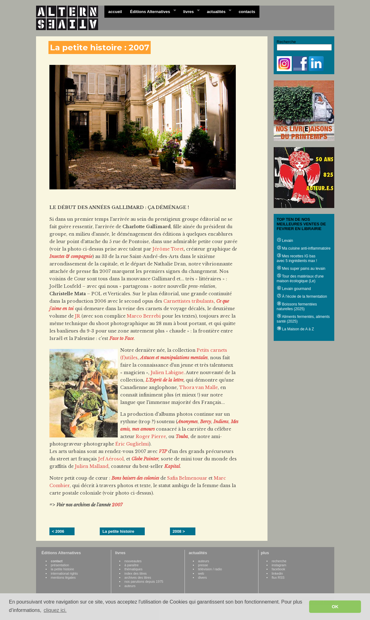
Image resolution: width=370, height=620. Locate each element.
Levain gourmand (294, 289)
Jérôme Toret (168, 249)
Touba (182, 436)
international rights (64, 573)
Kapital (172, 466)
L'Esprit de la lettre (164, 380)
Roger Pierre (151, 436)
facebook (278, 569)
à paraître (132, 565)
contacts (247, 11)
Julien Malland (91, 466)
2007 (117, 505)
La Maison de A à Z (295, 329)
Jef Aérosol (111, 459)
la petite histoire (62, 569)
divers (202, 577)
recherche (279, 561)
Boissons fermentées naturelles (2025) (297, 306)
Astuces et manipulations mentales (174, 357)
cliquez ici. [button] (54, 610)
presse (203, 565)
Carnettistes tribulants (188, 301)
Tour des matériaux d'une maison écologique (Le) (300, 278)
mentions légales (63, 577)
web (201, 573)
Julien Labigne (167, 372)
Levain (285, 240)
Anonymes (187, 421)
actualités (217, 11)
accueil (115, 11)
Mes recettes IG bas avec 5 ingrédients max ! (297, 258)
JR (77, 316)
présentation (60, 565)
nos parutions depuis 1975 (144, 581)
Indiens (220, 421)
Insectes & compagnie (70, 256)
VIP (163, 451)
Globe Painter (144, 459)
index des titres (136, 573)
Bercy (205, 421)
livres (189, 11)
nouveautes (133, 561)
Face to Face (121, 338)
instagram (279, 565)
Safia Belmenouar (187, 478)
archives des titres (138, 577)
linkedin (277, 573)
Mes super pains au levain (301, 268)
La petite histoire (118, 531)
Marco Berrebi (144, 316)
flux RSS (278, 577)
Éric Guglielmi (132, 444)
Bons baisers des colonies (135, 478)
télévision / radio (210, 569)
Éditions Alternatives (151, 11)
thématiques (134, 569)
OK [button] (335, 606)
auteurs (130, 586)
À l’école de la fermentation (302, 296)
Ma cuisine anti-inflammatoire (304, 248)
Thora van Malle (198, 387)
